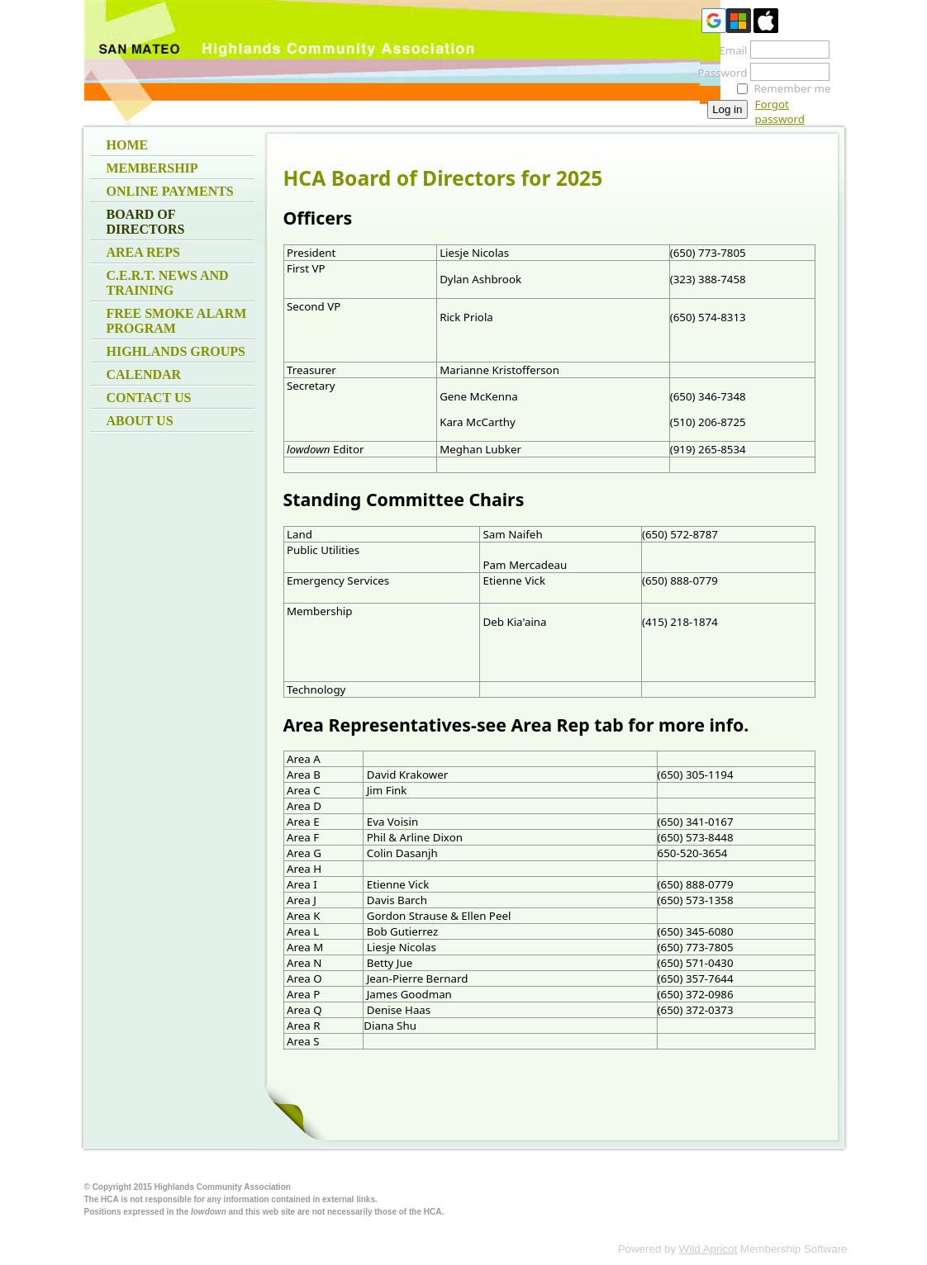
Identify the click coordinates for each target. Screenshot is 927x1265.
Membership (152, 168)
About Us (140, 421)
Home (128, 145)
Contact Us (149, 398)
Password (717, 72)
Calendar (144, 374)
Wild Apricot (708, 1249)
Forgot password (780, 111)
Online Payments (170, 191)
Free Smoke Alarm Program (177, 320)
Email (728, 50)
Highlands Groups (176, 351)
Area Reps (143, 252)
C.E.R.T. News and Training (168, 282)
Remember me (792, 88)
